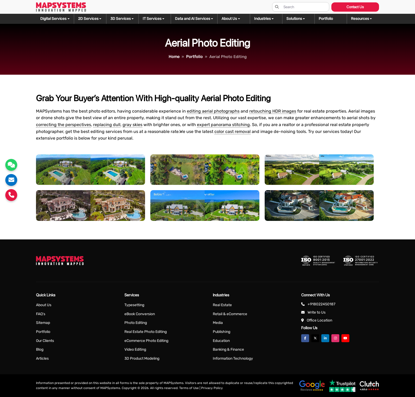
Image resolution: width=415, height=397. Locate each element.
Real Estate (222, 305)
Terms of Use (189, 388)
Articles (42, 358)
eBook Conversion (139, 314)
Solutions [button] (294, 18)
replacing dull (106, 124)
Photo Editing (135, 322)
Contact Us (355, 7)
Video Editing (135, 349)
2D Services (88, 18)
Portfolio (43, 331)
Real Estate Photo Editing (145, 331)
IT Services (152, 18)
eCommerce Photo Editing (146, 340)
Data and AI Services (192, 18)
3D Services (120, 18)
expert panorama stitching (223, 124)
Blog (39, 349)
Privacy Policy (212, 388)
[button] (363, 19)
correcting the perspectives (63, 124)
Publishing (221, 331)
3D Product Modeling (141, 358)
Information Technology (233, 358)
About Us (43, 305)
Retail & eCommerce (230, 314)
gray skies (132, 124)
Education (221, 340)
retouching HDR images (272, 111)
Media (218, 322)
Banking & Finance (228, 349)
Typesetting (134, 305)
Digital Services (53, 18)
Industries (262, 18)
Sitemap (43, 322)
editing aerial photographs (213, 111)
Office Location (319, 320)
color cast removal (232, 131)
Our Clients (45, 340)
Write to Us (317, 312)
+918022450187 (321, 304)
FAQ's (40, 314)
